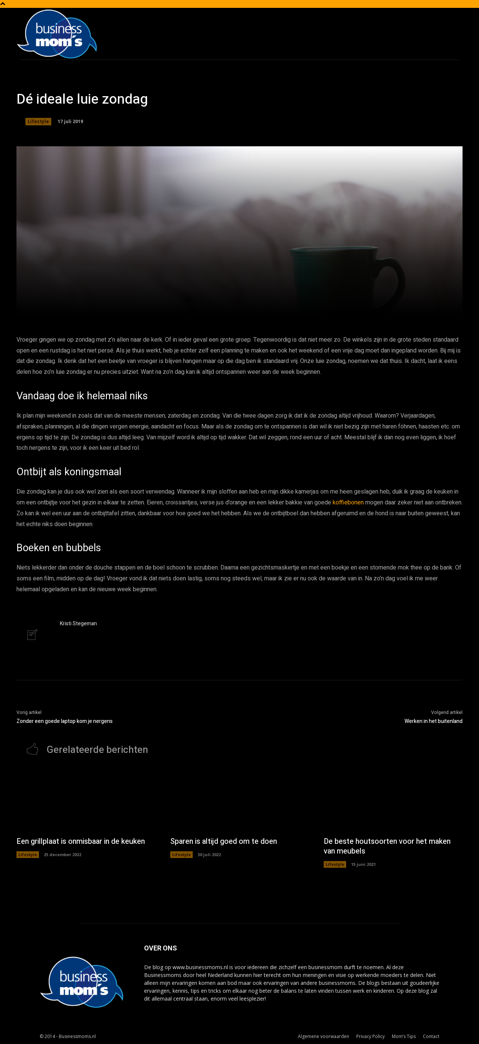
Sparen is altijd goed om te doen (224, 842)
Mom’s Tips (404, 1037)
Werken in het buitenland (434, 722)
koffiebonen (348, 502)
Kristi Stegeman (78, 624)
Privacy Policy (370, 1037)
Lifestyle (38, 121)
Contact (431, 1037)
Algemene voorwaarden (323, 1037)
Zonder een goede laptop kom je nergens (64, 722)
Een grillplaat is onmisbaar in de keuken (81, 842)
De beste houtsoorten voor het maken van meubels (388, 847)
